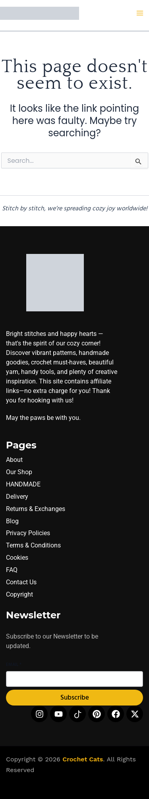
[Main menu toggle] (140, 13)
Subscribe (74, 697)
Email (13, 665)
